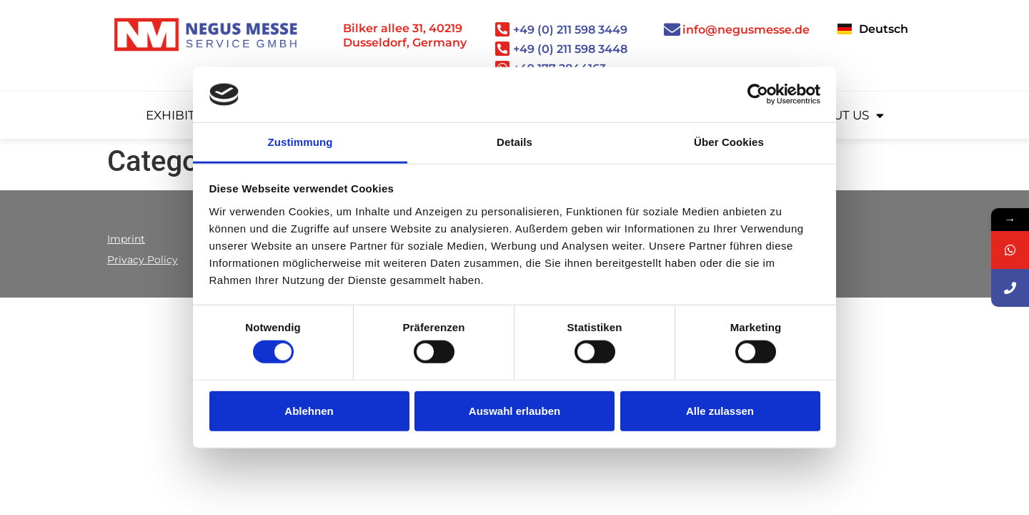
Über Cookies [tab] (729, 142)
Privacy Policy (142, 259)
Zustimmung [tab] (300, 142)
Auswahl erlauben (514, 410)
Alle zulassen (720, 410)
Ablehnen (308, 410)
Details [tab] (514, 142)
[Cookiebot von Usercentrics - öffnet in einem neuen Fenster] (757, 94)
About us (844, 115)
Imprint (126, 238)
